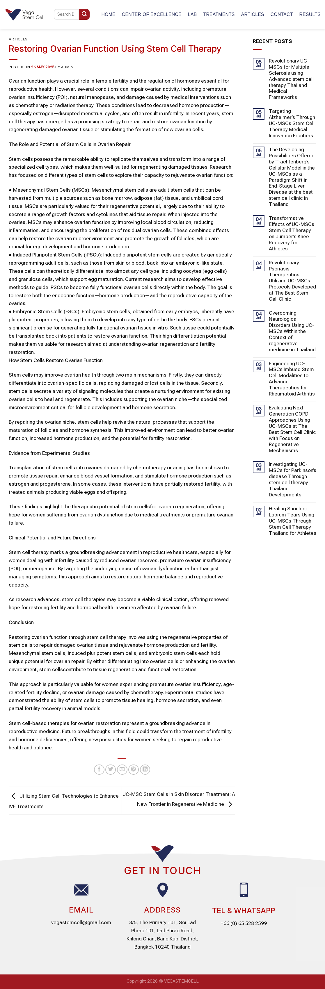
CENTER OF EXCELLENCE (152, 14)
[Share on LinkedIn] (145, 770)
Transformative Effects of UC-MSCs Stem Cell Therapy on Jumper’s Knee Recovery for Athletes (291, 233)
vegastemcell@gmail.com (81, 922)
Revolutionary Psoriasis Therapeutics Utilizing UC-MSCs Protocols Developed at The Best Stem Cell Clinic (292, 281)
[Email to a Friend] (122, 770)
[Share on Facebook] (99, 770)
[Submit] (84, 14)
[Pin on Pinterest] (133, 770)
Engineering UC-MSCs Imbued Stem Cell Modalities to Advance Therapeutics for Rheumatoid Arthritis (292, 379)
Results (310, 14)
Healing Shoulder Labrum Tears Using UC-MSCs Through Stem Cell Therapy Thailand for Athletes (292, 521)
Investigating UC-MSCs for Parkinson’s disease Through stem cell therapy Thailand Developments (292, 479)
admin (67, 67)
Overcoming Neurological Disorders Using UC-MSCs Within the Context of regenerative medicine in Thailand (292, 331)
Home (109, 14)
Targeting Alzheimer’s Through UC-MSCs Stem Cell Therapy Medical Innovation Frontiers (292, 123)
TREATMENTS (219, 14)
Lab (192, 14)
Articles (252, 14)
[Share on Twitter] (110, 770)
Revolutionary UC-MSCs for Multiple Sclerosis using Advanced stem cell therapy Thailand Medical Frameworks (291, 79)
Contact (282, 14)
